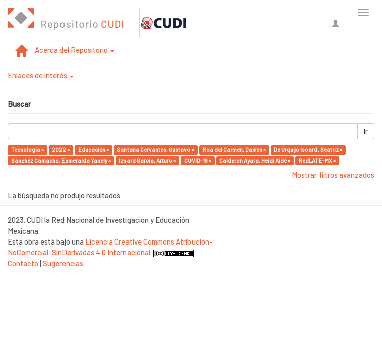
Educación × (93, 149)
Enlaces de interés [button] (41, 75)
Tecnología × (27, 149)
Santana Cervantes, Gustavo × (155, 149)
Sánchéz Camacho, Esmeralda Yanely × (61, 160)
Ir (366, 131)
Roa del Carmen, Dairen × (234, 149)
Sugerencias (63, 263)
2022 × (61, 149)
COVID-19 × (197, 160)
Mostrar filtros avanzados (333, 174)
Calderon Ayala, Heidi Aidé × (254, 160)
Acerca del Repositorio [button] (74, 49)
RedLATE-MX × (317, 160)
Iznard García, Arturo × (147, 160)
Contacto (23, 263)
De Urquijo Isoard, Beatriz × (308, 149)
